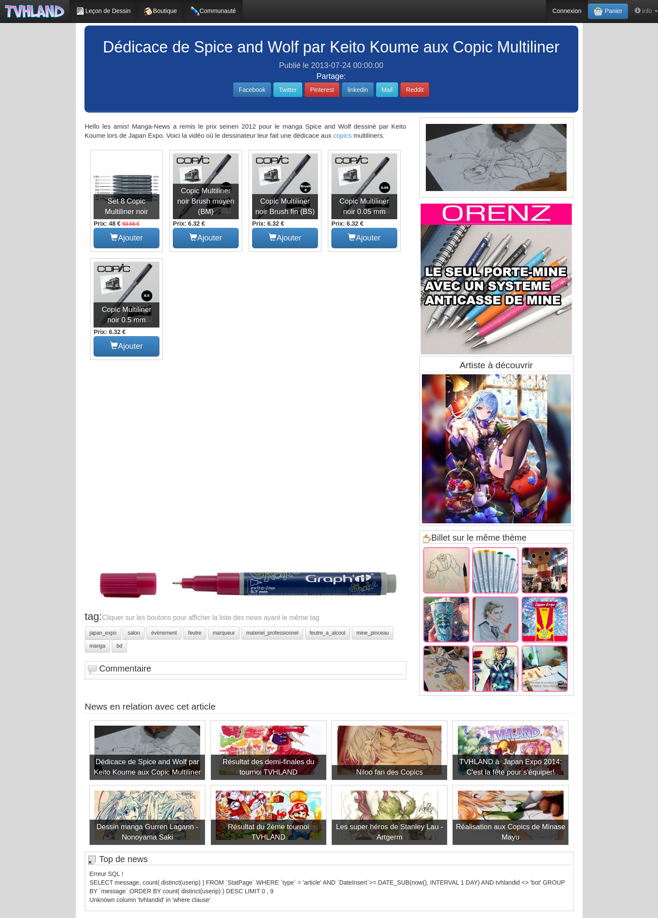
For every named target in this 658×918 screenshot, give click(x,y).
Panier (607, 11)
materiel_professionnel (272, 633)
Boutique (160, 11)
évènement (164, 633)
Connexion (566, 10)
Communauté (213, 11)
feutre (194, 633)
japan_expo (103, 633)
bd (119, 646)
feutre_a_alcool (327, 633)
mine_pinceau (373, 633)
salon (133, 633)
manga (98, 646)
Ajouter (126, 237)
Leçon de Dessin (103, 11)
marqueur (224, 633)
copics (342, 135)
